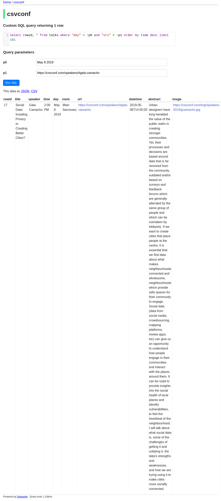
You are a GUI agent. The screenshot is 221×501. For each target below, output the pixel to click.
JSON (25, 91)
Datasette (22, 496)
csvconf (18, 2)
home (7, 2)
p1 (5, 72)
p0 (5, 62)
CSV (34, 91)
